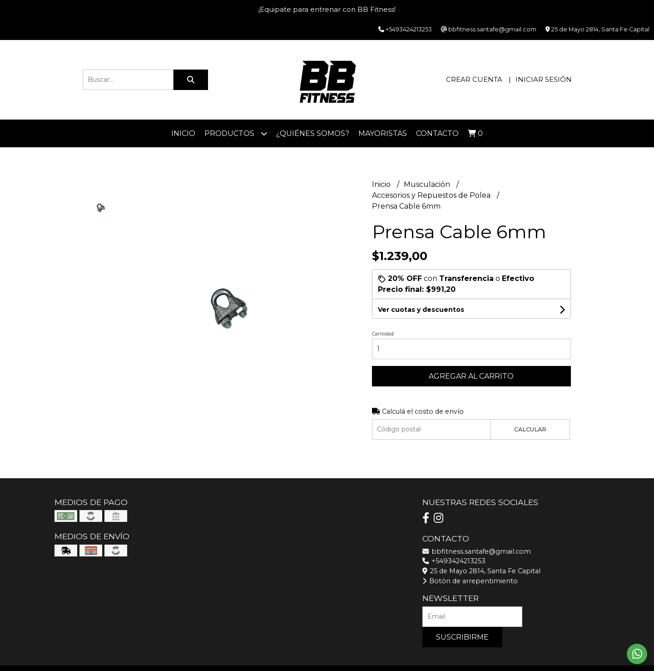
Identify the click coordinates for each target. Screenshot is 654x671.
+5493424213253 (454, 561)
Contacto (437, 133)
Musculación (428, 184)
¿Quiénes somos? (312, 133)
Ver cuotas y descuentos (421, 309)
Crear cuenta (474, 79)
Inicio (183, 133)
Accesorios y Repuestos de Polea (432, 195)
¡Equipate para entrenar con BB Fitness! (327, 9)
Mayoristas (382, 133)
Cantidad (383, 333)
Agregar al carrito (471, 376)
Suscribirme (462, 637)
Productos (235, 133)
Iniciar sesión (543, 79)
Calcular (530, 429)
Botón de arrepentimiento (470, 581)
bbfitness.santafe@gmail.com (476, 551)
